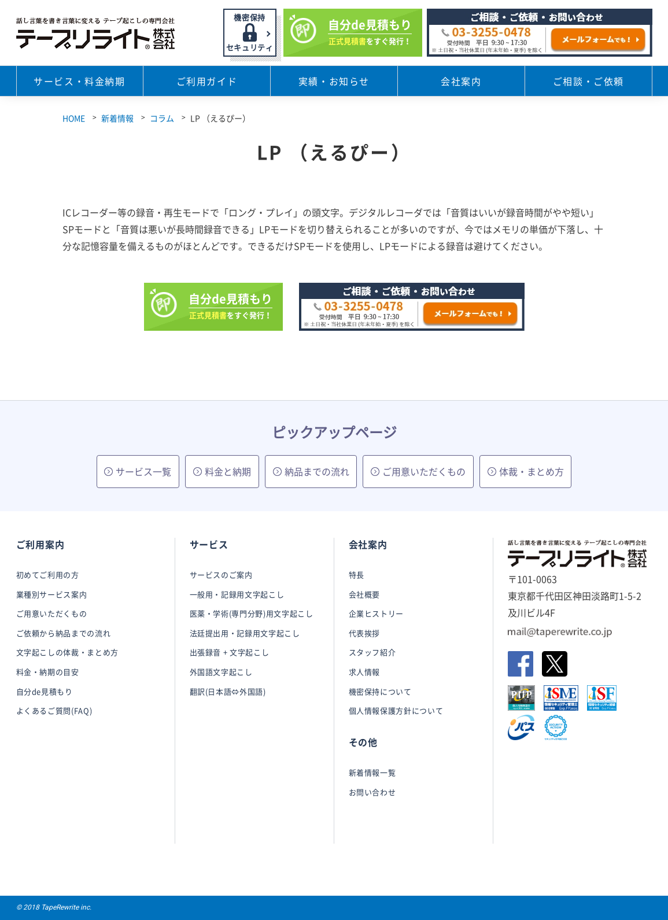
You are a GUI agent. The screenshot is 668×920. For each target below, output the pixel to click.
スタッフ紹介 (372, 651)
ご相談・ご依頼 (588, 81)
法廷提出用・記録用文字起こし (245, 632)
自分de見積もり (44, 691)
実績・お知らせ (334, 81)
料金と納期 (222, 471)
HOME (73, 118)
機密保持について (380, 691)
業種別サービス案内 (51, 594)
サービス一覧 (137, 471)
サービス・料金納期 (79, 81)
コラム (162, 118)
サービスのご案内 (221, 574)
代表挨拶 (365, 632)
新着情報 (117, 118)
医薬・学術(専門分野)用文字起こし (251, 613)
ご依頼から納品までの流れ (63, 632)
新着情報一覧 (372, 772)
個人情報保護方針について (396, 710)
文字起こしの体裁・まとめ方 (67, 651)
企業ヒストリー (376, 613)
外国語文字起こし (221, 671)
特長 (356, 574)
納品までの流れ (311, 471)
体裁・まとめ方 (526, 471)
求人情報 (365, 671)
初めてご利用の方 (47, 574)
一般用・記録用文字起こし (237, 594)
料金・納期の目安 (47, 671)
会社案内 (461, 81)
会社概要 (365, 594)
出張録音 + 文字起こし (230, 651)
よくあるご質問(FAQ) (54, 710)
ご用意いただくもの (418, 471)
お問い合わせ (372, 791)
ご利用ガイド (207, 81)
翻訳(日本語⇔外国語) (228, 691)
